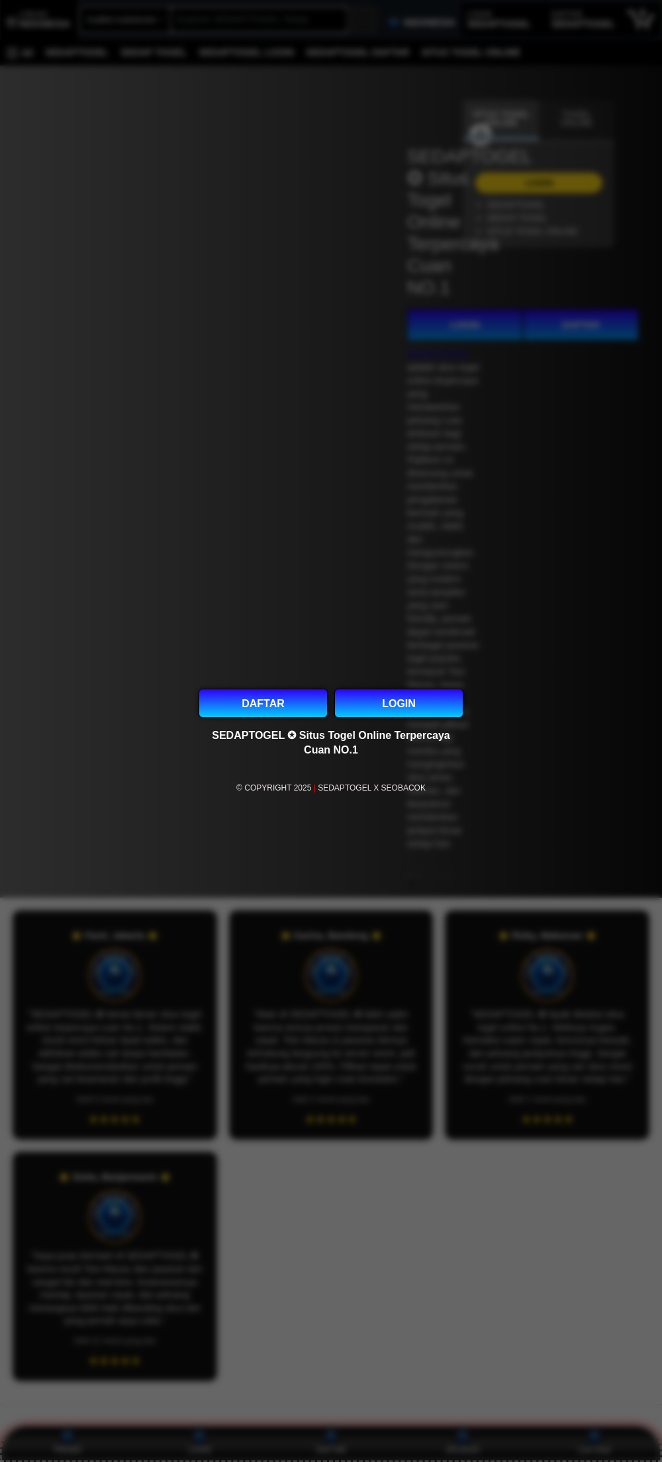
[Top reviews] (331, 1416)
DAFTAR (263, 703)
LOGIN (399, 703)
